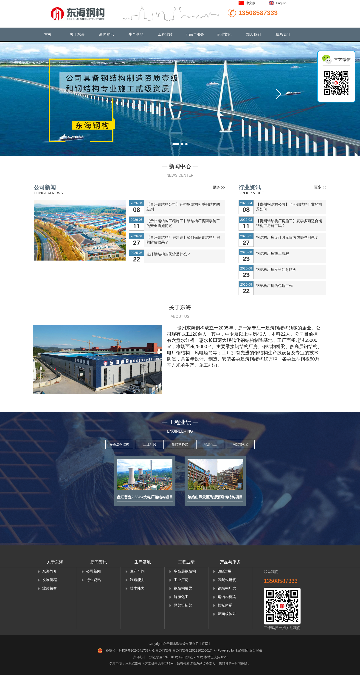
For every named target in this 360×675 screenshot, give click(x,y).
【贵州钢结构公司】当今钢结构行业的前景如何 (289, 206)
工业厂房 (149, 444)
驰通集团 (242, 650)
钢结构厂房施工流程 (272, 253)
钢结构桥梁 (180, 444)
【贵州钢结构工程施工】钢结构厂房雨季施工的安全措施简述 (183, 223)
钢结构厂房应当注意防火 (276, 270)
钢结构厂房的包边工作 (274, 286)
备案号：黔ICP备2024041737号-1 (130, 650)
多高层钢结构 (119, 444)
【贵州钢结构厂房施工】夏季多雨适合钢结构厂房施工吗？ (289, 223)
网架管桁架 (241, 444)
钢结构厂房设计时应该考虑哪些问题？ (287, 237)
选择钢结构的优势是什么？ (168, 254)
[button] (278, 94)
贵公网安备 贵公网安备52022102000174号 (186, 650)
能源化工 (210, 444)
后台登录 (255, 650)
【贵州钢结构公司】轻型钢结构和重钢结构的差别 (183, 206)
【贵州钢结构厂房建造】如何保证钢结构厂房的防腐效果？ (183, 239)
